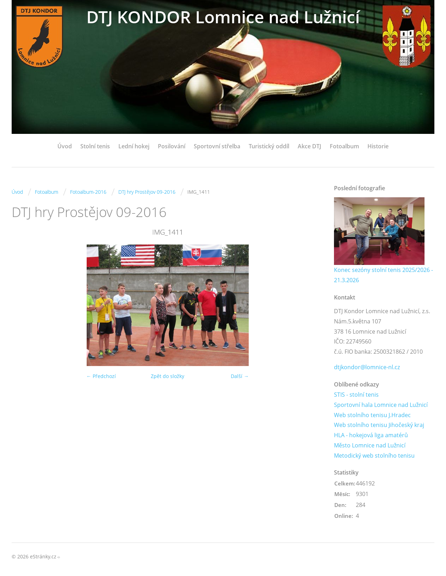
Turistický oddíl (269, 146)
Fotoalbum (344, 146)
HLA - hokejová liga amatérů (371, 435)
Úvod (64, 146)
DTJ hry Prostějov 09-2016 (146, 191)
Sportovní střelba (217, 146)
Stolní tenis (95, 146)
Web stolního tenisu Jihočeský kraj (379, 425)
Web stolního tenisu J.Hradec (372, 415)
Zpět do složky (167, 376)
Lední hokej (133, 146)
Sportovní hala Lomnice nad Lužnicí (381, 405)
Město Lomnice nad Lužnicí (369, 445)
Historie (378, 146)
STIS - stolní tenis (356, 394)
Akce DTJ (309, 146)
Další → (240, 376)
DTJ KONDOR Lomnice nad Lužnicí (223, 16)
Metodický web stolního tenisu (374, 455)
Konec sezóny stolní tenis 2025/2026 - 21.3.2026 (383, 275)
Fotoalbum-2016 (88, 191)
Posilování (171, 146)
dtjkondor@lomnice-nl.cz (367, 367)
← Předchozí (101, 376)
